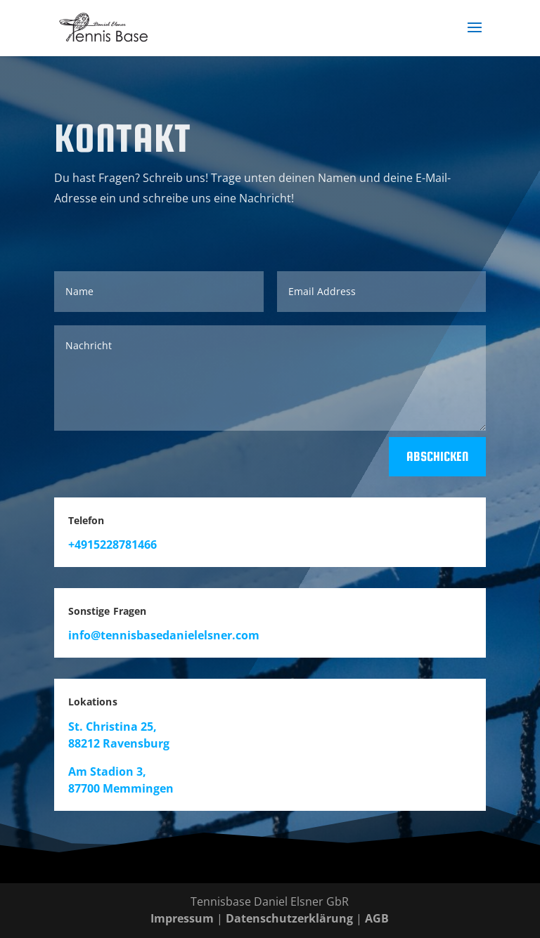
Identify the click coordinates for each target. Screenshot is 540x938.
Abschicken (437, 456)
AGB (377, 918)
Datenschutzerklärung (289, 918)
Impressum (182, 918)
